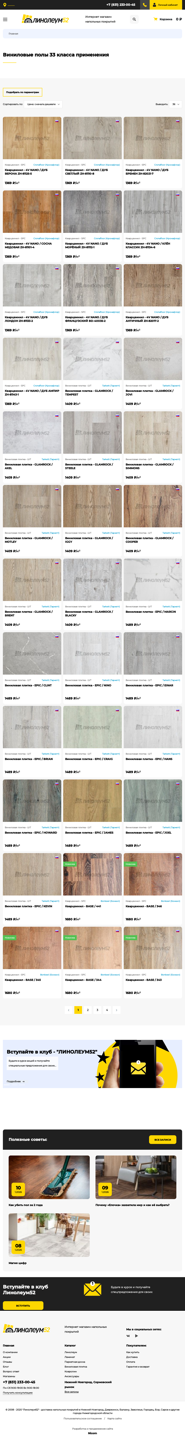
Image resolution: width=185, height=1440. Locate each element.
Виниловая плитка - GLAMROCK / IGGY (89, 540)
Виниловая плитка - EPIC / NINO (88, 685)
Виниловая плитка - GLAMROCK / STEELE (89, 466)
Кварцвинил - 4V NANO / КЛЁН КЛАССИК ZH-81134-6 (148, 245)
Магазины (9, 1376)
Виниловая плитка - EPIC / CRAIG (89, 759)
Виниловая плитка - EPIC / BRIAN (29, 759)
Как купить (132, 1352)
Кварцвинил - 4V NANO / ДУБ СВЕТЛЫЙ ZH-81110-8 (86, 171)
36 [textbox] (174, 104)
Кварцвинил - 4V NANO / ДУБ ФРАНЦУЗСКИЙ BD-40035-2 (86, 319)
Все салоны (72, 1391)
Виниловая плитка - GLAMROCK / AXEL (28, 466)
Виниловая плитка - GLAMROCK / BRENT (28, 613)
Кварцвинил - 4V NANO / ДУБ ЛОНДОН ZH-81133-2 (26, 319)
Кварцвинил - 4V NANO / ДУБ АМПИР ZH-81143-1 (32, 392)
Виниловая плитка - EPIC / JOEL (148, 832)
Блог (6, 1366)
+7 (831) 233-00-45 (120, 5)
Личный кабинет (168, 4)
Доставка (132, 1357)
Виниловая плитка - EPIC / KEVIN (28, 906)
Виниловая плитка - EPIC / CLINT (28, 685)
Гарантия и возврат (137, 1366)
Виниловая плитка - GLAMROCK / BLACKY (89, 613)
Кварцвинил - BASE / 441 (83, 906)
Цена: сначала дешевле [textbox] (41, 104)
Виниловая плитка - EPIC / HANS (149, 759)
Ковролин (71, 1371)
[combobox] (43, 104)
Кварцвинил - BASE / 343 (144, 980)
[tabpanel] (92, 1064)
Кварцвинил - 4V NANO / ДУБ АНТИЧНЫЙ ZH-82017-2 (147, 319)
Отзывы (7, 1361)
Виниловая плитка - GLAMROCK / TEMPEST (89, 392)
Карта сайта (114, 1418)
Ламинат (70, 1357)
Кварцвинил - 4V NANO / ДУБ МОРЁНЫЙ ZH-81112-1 (86, 245)
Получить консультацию (17, 1392)
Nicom (92, 1433)
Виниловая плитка (76, 1366)
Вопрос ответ (11, 1371)
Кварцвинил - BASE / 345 (23, 980)
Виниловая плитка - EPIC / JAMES (89, 832)
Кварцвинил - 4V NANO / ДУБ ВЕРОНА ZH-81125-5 (26, 171)
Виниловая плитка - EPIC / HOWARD (31, 832)
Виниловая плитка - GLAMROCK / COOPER (149, 540)
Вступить (23, 1307)
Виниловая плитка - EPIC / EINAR (149, 685)
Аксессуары (72, 1376)
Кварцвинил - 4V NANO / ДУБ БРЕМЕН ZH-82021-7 (147, 171)
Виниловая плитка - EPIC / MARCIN (151, 612)
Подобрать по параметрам (22, 92)
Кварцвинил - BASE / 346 (144, 906)
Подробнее (14, 1081)
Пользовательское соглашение (83, 1418)
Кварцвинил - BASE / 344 (83, 980)
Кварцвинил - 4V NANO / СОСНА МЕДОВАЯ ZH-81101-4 (28, 245)
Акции (7, 1357)
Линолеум (71, 1352)
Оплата (130, 1361)
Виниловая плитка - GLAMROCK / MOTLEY (28, 540)
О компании (10, 1352)
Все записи (162, 1139)
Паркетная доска (75, 1361)
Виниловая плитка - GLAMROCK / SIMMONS (149, 466)
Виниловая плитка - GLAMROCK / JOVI (149, 392)
